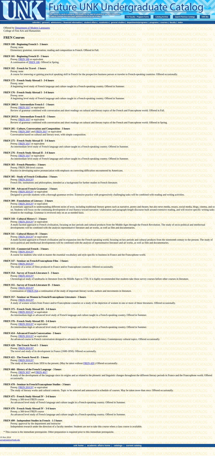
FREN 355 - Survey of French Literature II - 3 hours (32, 285)
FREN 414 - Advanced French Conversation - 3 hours (32, 333)
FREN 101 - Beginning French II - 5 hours (26, 56)
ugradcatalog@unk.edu (10, 440)
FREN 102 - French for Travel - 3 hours (25, 68)
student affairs (90, 22)
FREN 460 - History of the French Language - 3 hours (32, 369)
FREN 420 (88, 363)
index (180, 22)
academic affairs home (98, 445)
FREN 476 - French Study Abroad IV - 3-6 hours (30, 408)
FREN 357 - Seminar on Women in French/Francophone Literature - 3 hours (45, 297)
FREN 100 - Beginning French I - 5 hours (26, 44)
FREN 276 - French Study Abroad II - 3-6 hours (29, 152)
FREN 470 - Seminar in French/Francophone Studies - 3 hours (37, 384)
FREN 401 (40, 372)
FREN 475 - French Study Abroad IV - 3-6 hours (30, 396)
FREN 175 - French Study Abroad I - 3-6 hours (29, 80)
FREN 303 (23, 372)
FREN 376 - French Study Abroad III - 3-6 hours (30, 321)
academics (104, 22)
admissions (56, 22)
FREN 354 (32, 290)
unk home (79, 445)
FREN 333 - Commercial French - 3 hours (26, 248)
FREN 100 (23, 59)
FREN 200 (23, 131)
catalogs (118, 445)
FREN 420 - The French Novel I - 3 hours (26, 345)
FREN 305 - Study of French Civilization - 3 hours (30, 176)
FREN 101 (23, 107)
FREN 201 (40, 131)
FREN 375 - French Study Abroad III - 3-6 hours (30, 309)
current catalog (133, 445)
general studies (118, 22)
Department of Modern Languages (32, 27)
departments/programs (137, 22)
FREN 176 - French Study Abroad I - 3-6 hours (29, 92)
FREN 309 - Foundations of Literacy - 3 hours (28, 200)
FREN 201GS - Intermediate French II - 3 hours (29, 116)
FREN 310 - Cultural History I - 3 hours (25, 218)
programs (154, 22)
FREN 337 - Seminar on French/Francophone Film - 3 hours (36, 260)
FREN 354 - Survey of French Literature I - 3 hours (31, 273)
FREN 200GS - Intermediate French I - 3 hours (29, 104)
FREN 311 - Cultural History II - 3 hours (25, 233)
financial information (72, 22)
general (45, 22)
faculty (173, 22)
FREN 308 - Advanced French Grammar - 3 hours (30, 188)
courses (164, 22)
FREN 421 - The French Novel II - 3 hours (26, 357)
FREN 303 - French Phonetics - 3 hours (25, 164)
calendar (36, 22)
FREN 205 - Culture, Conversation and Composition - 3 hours (37, 128)
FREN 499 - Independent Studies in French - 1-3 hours (33, 420)
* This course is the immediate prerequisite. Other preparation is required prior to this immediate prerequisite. (59, 431)
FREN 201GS (25, 179)
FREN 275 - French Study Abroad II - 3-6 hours (29, 140)
